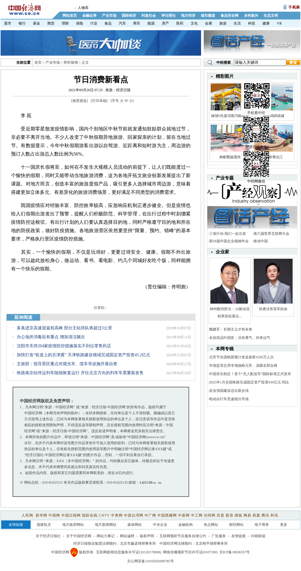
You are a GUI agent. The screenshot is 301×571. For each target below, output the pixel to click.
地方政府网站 (73, 525)
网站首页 (70, 15)
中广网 (150, 515)
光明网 (209, 515)
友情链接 (238, 536)
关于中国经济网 (78, 536)
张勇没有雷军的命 (273, 309)
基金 (36, 23)
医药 (179, 23)
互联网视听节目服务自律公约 (182, 536)
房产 (165, 23)
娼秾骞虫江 (273, 157)
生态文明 (271, 15)
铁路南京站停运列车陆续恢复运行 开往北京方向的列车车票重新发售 (80, 373)
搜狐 (238, 515)
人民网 (28, 515)
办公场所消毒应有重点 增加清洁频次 (51, 337)
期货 (50, 23)
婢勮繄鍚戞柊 (230, 157)
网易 (247, 515)
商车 (136, 23)
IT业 (93, 23)
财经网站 (236, 525)
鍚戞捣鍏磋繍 (273, 116)
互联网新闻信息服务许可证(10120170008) (128, 552)
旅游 (222, 23)
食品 (108, 23)
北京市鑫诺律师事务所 (138, 543)
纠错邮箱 (258, 536)
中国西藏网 (167, 515)
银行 (22, 23)
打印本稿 (99, 101)
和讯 (274, 515)
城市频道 (208, 15)
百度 (220, 515)
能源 (151, 23)
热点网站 (211, 525)
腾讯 (265, 515)
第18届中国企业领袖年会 (229, 241)
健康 (266, 23)
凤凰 (256, 515)
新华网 (41, 515)
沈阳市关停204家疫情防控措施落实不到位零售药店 (64, 346)
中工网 (197, 515)
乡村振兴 (251, 15)
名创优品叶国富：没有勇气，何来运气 (239, 338)
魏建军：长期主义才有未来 (230, 329)
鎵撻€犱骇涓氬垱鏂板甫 (230, 116)
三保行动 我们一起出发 (227, 234)
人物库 (83, 8)
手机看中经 (257, 90)
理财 (65, 23)
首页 (38, 62)
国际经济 (129, 15)
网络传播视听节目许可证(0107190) (190, 552)
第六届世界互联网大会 (271, 234)
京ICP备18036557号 (234, 552)
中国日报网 (71, 515)
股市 (7, 23)
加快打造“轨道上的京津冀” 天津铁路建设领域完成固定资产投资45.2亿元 (83, 355)
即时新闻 (71, 62)
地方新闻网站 (105, 525)
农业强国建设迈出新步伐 (229, 391)
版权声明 (147, 536)
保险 (79, 23)
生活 (237, 23)
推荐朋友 (79, 101)
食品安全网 (229, 15)
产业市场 (109, 15)
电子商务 (262, 525)
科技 (251, 23)
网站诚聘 (127, 536)
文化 (194, 23)
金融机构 (185, 525)
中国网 (54, 515)
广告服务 (219, 536)
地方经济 (188, 15)
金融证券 (89, 15)
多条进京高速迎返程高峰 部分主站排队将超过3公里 (64, 328)
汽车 (122, 23)
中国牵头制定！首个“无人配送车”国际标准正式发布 (250, 374)
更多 (283, 525)
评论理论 (168, 15)
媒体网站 (134, 525)
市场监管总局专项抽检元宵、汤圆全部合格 (243, 365)
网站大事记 (106, 536)
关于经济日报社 (48, 536)
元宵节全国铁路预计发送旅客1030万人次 (241, 357)
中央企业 (160, 525)
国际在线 (90, 515)
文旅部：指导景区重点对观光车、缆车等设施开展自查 (67, 364)
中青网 (117, 515)
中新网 (184, 515)
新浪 (229, 515)
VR (279, 23)
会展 (208, 23)
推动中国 (260, 241)
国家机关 (44, 525)
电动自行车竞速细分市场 (229, 399)
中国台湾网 (133, 515)
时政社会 (149, 15)
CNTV (104, 515)
